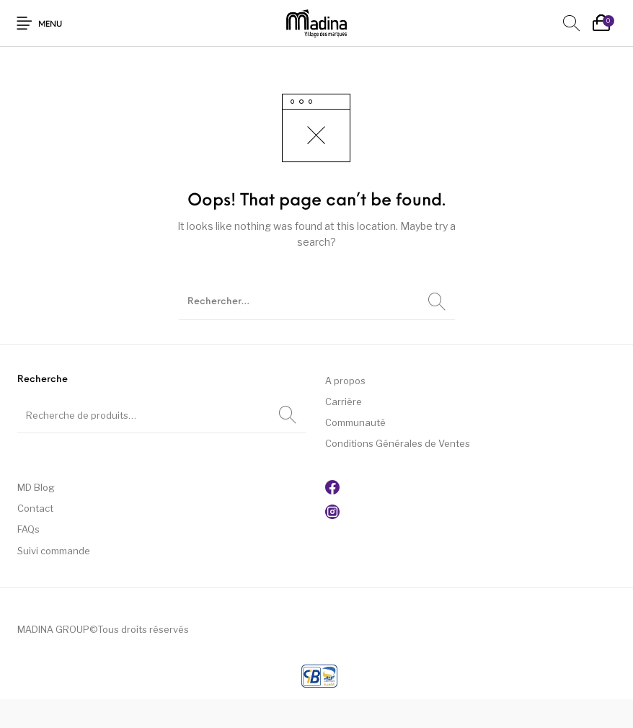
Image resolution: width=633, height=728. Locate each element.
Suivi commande (53, 550)
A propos (345, 380)
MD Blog (36, 487)
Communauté (355, 422)
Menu (50, 25)
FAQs (28, 529)
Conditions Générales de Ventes (397, 443)
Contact (35, 508)
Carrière (343, 401)
